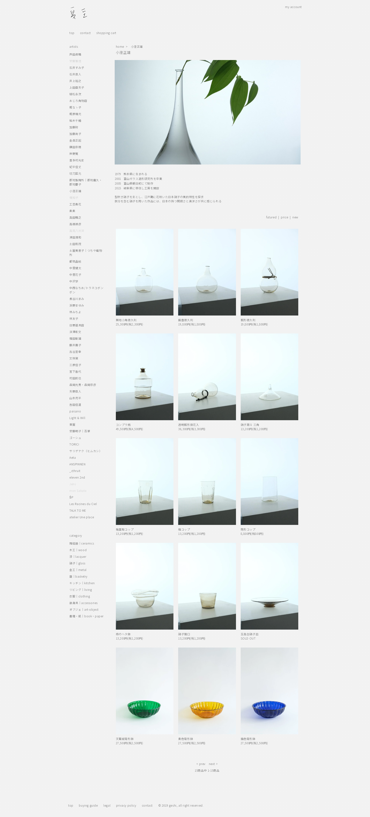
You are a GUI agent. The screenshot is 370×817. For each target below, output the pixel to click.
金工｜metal (78, 570)
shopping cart (106, 33)
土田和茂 (75, 244)
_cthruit (74, 471)
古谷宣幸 (75, 352)
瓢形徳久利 (248, 320)
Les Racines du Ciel (83, 504)
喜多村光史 (76, 160)
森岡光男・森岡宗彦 (82, 385)
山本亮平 (75, 398)
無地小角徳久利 (126, 320)
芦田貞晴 (75, 54)
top (72, 33)
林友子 (73, 318)
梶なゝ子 (75, 107)
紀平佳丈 (75, 167)
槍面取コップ (125, 529)
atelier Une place (81, 517)
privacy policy (126, 805)
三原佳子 (75, 365)
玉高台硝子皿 (250, 634)
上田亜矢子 (76, 87)
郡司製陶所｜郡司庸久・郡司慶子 (85, 182)
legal (106, 805)
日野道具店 (76, 325)
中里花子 (75, 274)
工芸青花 (75, 204)
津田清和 (75, 237)
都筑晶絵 (75, 261)
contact (85, 33)
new (295, 217)
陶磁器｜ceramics (81, 543)
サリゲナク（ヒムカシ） (85, 451)
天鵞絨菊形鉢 (125, 739)
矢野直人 (75, 391)
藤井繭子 (75, 345)
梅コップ (184, 529)
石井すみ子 (76, 67)
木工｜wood (78, 550)
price (284, 217)
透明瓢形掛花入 (188, 425)
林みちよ (75, 312)
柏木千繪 (75, 120)
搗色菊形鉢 (248, 739)
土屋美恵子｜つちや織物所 (85, 252)
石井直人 (75, 74)
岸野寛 (73, 153)
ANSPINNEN (77, 464)
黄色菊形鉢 (185, 739)
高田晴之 (75, 217)
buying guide (88, 805)
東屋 (72, 424)
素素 (72, 211)
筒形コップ (248, 529)
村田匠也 (75, 378)
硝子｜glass (77, 563)
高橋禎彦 (75, 224)
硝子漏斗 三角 (250, 425)
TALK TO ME (77, 510)
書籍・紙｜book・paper (86, 616)
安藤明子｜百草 (79, 431)
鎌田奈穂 (75, 147)
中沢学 (73, 281)
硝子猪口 (184, 634)
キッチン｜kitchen (82, 583)
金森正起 (75, 140)
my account (293, 7)
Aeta (72, 457)
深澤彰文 (75, 332)
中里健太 (75, 268)
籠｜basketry (78, 576)
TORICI (74, 444)
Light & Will (77, 418)
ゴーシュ (75, 438)
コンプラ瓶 (123, 425)
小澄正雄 (137, 46)
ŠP (71, 497)
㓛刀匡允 (75, 173)
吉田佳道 (75, 404)
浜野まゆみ (76, 305)
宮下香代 (75, 371)
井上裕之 (75, 81)
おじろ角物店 (78, 101)
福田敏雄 (75, 338)
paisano (75, 411)
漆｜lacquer (77, 556)
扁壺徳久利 (185, 320)
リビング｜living (80, 590)
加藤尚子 (75, 134)
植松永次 (75, 94)
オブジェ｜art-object (84, 609)
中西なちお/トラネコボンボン (86, 290)
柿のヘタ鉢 (123, 634)
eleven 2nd (77, 477)
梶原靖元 (75, 114)
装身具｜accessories (83, 603)
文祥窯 (73, 358)
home (120, 46)
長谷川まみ (76, 299)
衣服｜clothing (79, 596)
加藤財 (73, 127)
